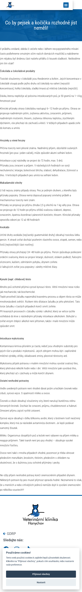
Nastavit (41, 582)
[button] (75, 5)
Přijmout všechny (41, 574)
